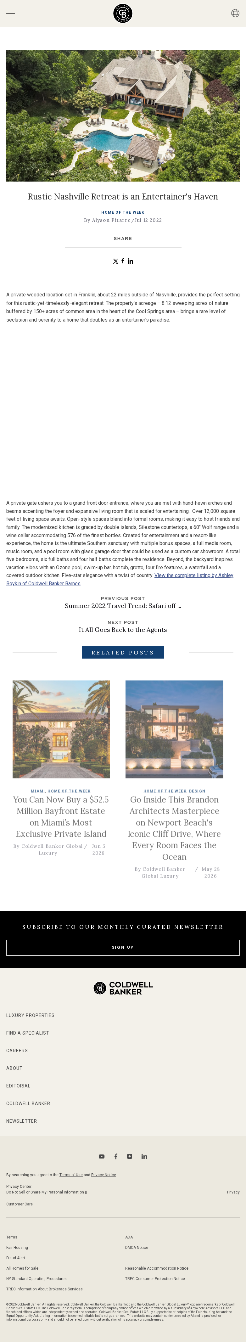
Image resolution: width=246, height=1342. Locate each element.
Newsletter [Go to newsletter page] (21, 1121)
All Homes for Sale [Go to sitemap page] (22, 1268)
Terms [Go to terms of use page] (11, 1237)
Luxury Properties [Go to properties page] (30, 1015)
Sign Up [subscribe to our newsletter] (123, 947)
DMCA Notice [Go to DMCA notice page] (136, 1247)
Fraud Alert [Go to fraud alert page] (15, 1258)
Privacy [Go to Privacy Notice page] (233, 1192)
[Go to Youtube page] (102, 1156)
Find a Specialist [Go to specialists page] (27, 1033)
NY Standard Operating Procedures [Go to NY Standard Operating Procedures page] (36, 1279)
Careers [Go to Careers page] (17, 1050)
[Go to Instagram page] (129, 1156)
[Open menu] (10, 13)
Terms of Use (71, 1175)
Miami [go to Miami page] (43, 795)
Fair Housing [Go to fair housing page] (17, 1247)
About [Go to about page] (14, 1068)
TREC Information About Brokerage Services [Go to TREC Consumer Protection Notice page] (44, 1289)
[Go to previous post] (123, 603)
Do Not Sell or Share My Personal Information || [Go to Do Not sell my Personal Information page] (46, 1192)
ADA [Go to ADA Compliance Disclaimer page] (129, 1237)
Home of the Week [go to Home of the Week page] (122, 212)
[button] (115, 261)
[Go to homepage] (123, 13)
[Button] (235, 13)
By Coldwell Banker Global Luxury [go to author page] (53, 853)
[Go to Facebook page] (116, 1157)
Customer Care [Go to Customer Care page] (19, 1204)
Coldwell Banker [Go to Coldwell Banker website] (28, 1103)
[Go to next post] (123, 627)
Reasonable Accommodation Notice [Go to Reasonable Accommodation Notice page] (156, 1268)
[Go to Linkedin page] (144, 1156)
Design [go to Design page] (202, 795)
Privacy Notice (103, 1175)
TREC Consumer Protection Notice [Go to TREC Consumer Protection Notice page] (155, 1279)
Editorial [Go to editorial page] (18, 1085)
